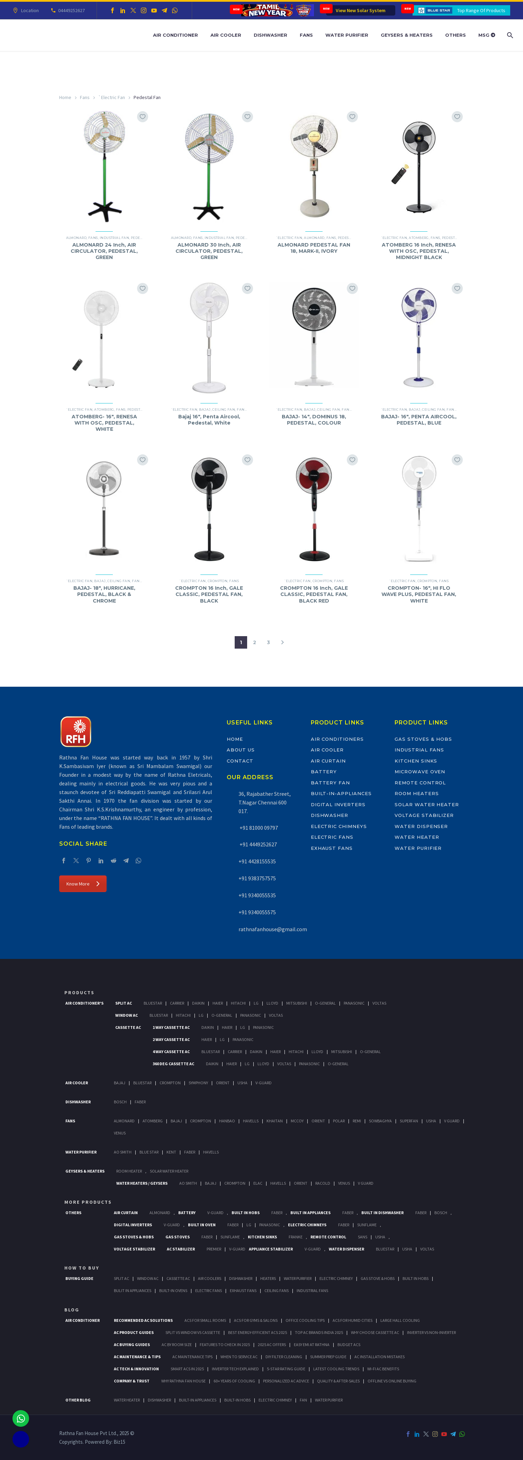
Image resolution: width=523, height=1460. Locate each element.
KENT (171, 1152)
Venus (120, 1133)
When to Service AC (239, 1356)
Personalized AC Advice (286, 1380)
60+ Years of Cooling (234, 1380)
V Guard (452, 1120)
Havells (251, 1120)
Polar (339, 1120)
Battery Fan (330, 782)
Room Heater (129, 1171)
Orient (222, 1082)
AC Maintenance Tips (192, 1356)
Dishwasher (270, 35)
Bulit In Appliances (132, 1290)
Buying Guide (79, 1278)
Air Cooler (225, 35)
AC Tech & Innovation (136, 1368)
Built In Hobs (246, 1212)
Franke (296, 1236)
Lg (256, 1003)
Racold (322, 1183)
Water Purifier (346, 35)
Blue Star (149, 1152)
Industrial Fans (419, 750)
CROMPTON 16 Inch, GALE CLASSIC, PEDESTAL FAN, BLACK (209, 594)
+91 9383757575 (257, 878)
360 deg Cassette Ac (173, 1063)
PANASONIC (269, 1224)
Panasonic (354, 1003)
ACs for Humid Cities (352, 1320)
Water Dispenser (421, 826)
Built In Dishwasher (382, 1212)
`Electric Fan (111, 97)
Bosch (120, 1101)
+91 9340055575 (257, 912)
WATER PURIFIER (329, 1400)
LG (248, 1224)
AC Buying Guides (132, 1344)
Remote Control (420, 782)
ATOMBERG (419, 238)
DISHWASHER (159, 1400)
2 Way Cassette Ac (171, 1039)
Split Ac (123, 1003)
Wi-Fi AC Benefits (383, 1368)
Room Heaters (417, 793)
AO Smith (123, 1152)
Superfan (409, 1120)
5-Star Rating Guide (286, 1368)
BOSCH (440, 1212)
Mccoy (297, 1120)
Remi (357, 1120)
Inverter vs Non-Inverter (431, 1332)
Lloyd (272, 1003)
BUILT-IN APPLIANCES (197, 1400)
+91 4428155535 (257, 861)
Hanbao (227, 1120)
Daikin (198, 1003)
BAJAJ (204, 409)
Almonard (76, 238)
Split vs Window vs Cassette (192, 1332)
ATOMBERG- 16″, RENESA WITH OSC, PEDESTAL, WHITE (104, 422)
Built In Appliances (310, 1212)
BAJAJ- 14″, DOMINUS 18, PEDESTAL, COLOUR (314, 419)
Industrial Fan (114, 238)
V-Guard (263, 1082)
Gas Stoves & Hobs (423, 739)
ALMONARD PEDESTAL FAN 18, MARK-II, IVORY (314, 248)
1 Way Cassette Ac (171, 1027)
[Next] (282, 642)
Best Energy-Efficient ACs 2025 (257, 1332)
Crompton (218, 581)
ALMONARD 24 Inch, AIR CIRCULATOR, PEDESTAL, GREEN (104, 251)
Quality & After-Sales (338, 1380)
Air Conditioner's (84, 1003)
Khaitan (275, 1120)
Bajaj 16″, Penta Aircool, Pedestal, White (209, 419)
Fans (306, 35)
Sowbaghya (380, 1120)
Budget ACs (348, 1344)
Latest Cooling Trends (336, 1368)
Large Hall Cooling (400, 1320)
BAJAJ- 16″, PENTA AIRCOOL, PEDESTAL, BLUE (419, 419)
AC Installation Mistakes (379, 1356)
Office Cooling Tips (305, 1320)
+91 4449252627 (257, 844)
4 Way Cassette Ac (171, 1051)
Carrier (177, 1003)
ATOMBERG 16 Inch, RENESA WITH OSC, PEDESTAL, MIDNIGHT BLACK (419, 251)
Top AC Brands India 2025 (319, 1332)
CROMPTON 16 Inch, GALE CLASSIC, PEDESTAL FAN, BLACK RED (314, 594)
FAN (303, 1400)
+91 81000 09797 (258, 827)
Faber (140, 1101)
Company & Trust (132, 1380)
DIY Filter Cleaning (283, 1356)
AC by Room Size (177, 1344)
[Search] (509, 35)
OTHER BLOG (78, 1400)
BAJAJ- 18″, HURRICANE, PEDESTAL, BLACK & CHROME (104, 594)
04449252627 (70, 10)
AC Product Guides (134, 1332)
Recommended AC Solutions (143, 1320)
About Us (241, 750)
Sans (362, 1236)
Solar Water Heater (427, 804)
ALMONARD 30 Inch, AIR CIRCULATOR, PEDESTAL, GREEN (209, 251)
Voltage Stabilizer (424, 815)
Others (455, 35)
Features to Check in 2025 (225, 1344)
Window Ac (126, 1015)
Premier (214, 1249)
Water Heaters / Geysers (142, 1183)
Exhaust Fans (332, 848)
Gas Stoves (177, 1236)
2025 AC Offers (272, 1344)
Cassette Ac (128, 1027)
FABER (189, 1152)
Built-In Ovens (173, 1290)
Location (29, 10)
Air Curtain (328, 761)
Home (65, 97)
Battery (324, 771)
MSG (486, 35)
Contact (240, 761)
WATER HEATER (127, 1400)
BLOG (71, 1310)
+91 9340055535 (257, 895)
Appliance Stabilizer (271, 1249)
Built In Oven (202, 1224)
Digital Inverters (338, 804)
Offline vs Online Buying (392, 1380)
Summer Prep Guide (328, 1356)
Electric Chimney (336, 1278)
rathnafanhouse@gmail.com (272, 929)
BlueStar (153, 1003)
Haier (218, 1003)
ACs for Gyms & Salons (256, 1320)
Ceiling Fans (276, 1290)
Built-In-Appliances (341, 793)
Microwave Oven (420, 771)
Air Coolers (209, 1278)
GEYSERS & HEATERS (85, 1171)
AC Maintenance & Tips (137, 1356)
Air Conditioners (337, 739)
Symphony (198, 1082)
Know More (82, 884)
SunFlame (367, 1224)
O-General (325, 1003)
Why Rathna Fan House (183, 1380)
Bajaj (119, 1082)
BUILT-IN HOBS (237, 1400)
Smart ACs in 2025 (187, 1368)
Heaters (268, 1278)
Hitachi (238, 1003)
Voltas (379, 1003)
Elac (257, 1183)
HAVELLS (211, 1152)
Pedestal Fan (351, 238)
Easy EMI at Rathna (312, 1344)
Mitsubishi (296, 1003)
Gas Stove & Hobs (378, 1278)
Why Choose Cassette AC (375, 1332)
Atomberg (153, 1120)
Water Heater (417, 837)
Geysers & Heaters (407, 35)
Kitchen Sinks (416, 761)
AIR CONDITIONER (82, 1320)
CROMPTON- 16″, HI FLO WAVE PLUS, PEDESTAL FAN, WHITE (418, 594)
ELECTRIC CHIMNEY (275, 1400)
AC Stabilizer (181, 1249)
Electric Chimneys (339, 826)
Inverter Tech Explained (235, 1368)
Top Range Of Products (481, 10)
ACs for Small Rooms (205, 1320)
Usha (242, 1082)
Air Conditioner (175, 35)
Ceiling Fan (223, 409)
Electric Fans (332, 837)
